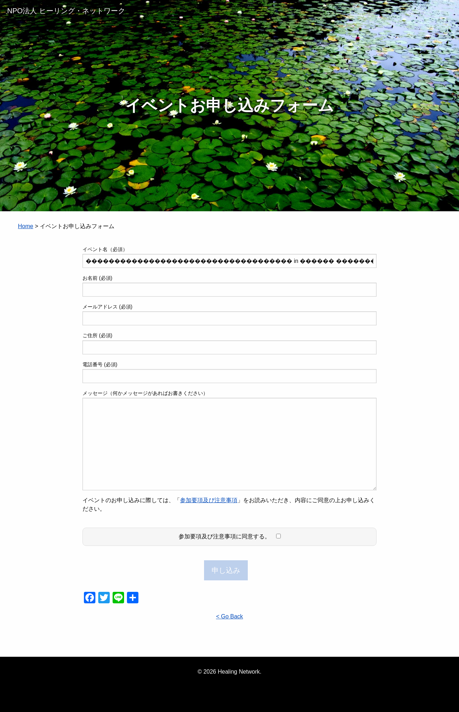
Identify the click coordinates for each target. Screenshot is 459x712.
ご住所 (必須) (229, 343)
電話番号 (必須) (229, 372)
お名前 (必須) (229, 286)
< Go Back (229, 616)
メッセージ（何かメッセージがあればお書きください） (229, 440)
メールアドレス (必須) (229, 314)
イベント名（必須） (229, 257)
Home (25, 226)
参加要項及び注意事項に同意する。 (230, 536)
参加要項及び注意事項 (208, 500)
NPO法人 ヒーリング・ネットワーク (66, 11)
